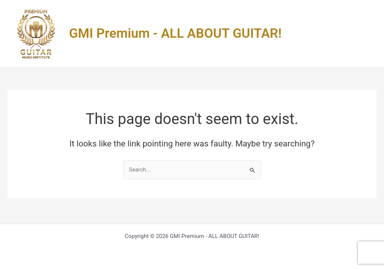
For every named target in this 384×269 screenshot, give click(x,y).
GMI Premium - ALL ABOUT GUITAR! (175, 33)
